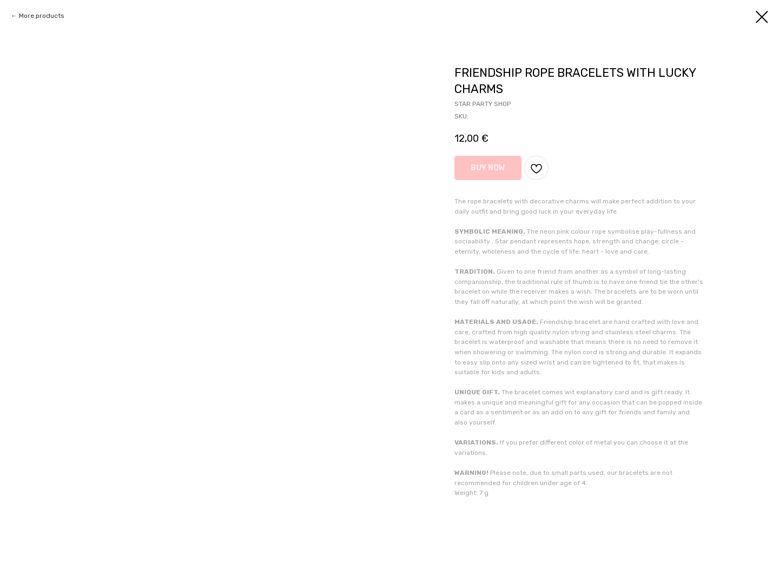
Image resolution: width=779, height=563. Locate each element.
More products (41, 15)
